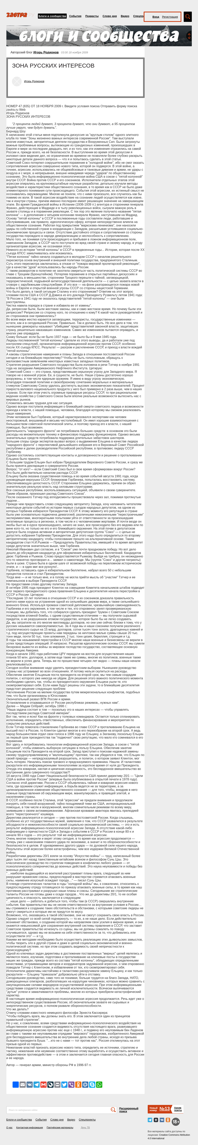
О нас (9, 1127)
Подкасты (92, 16)
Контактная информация (29, 1127)
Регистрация (170, 16)
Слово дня (109, 16)
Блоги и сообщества (52, 16)
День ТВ (85, 1127)
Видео (125, 16)
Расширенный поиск (128, 1110)
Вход (156, 16)
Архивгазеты (178, 1109)
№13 (165, 1108)
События (75, 16)
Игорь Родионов (46, 52)
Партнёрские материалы (60, 1127)
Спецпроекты (142, 16)
